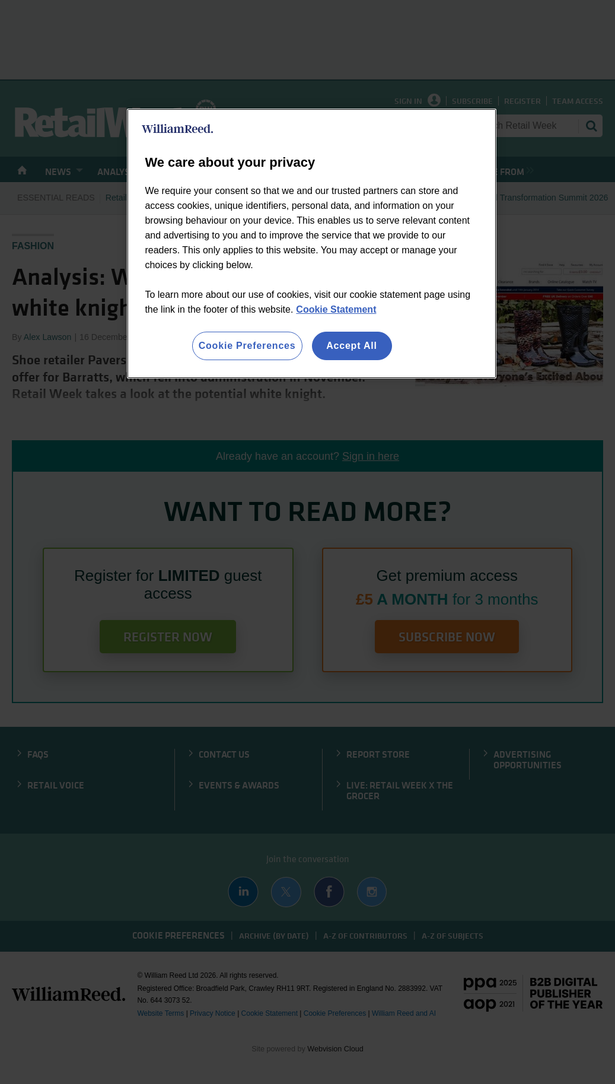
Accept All (351, 346)
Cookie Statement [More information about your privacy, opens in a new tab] (336, 309)
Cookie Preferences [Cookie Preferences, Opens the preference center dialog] (247, 346)
